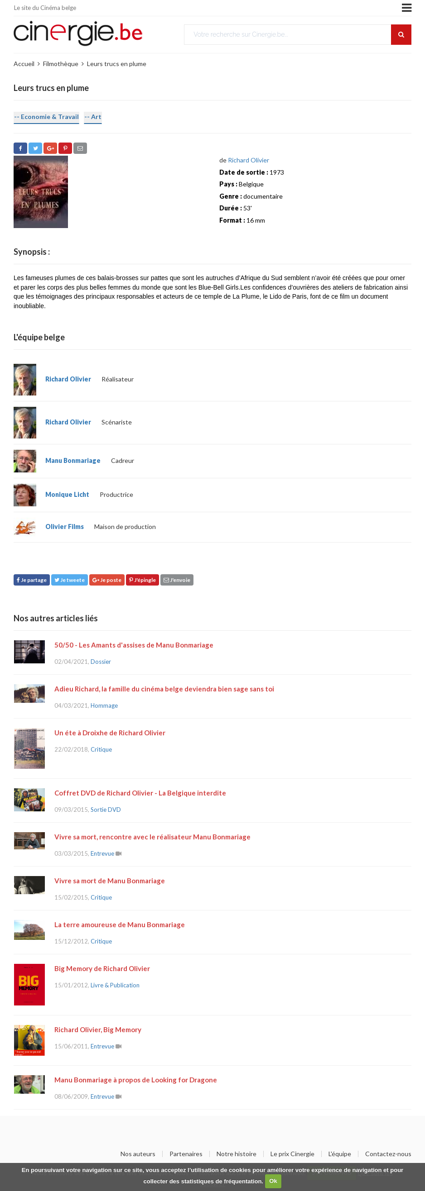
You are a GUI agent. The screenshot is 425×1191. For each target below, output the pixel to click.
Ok (273, 1180)
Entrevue (102, 853)
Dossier (101, 661)
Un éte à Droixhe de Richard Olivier (109, 733)
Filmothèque (60, 63)
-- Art (92, 116)
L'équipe (339, 1154)
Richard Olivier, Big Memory (97, 1029)
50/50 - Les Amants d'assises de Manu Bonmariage (133, 645)
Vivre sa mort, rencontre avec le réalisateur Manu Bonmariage (152, 837)
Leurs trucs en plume (116, 63)
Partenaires (186, 1154)
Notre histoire (236, 1154)
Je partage (32, 579)
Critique (101, 749)
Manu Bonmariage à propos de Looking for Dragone (135, 1080)
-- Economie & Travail (46, 116)
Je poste (106, 579)
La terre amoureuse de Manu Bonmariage (119, 924)
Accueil (24, 63)
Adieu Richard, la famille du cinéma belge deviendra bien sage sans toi (164, 689)
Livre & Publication (115, 985)
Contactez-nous (388, 1154)
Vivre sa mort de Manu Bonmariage (109, 881)
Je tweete (69, 579)
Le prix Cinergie (292, 1154)
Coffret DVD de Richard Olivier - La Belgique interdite (140, 793)
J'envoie (177, 579)
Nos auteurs (138, 1154)
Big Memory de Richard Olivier (102, 968)
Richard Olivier (248, 160)
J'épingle (142, 579)
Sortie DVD (106, 809)
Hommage (104, 705)
